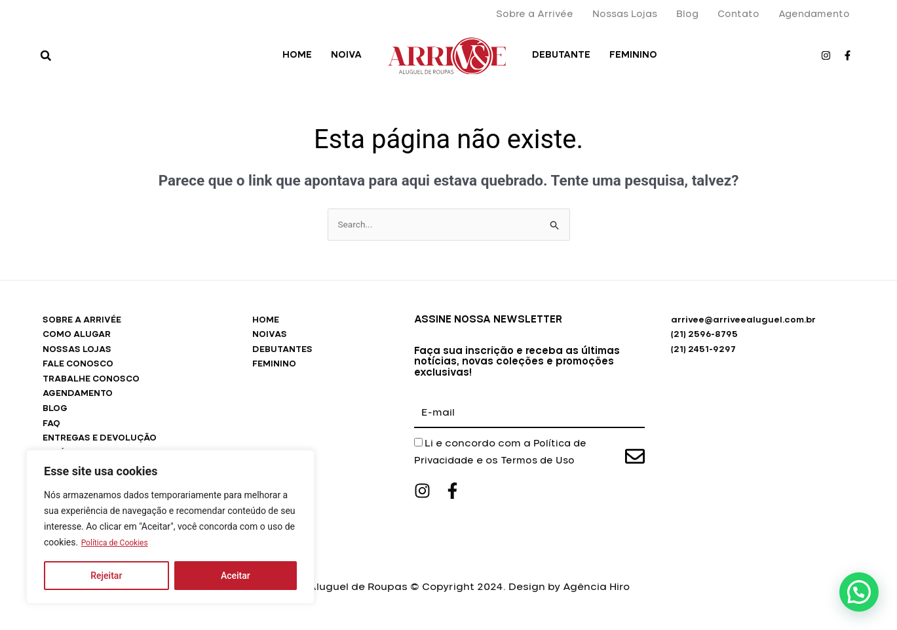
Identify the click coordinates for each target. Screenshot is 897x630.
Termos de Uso (544, 462)
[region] (170, 527)
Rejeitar (106, 575)
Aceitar (235, 575)
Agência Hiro (596, 597)
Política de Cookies (120, 543)
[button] (46, 56)
